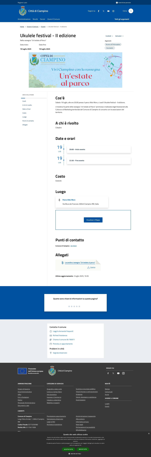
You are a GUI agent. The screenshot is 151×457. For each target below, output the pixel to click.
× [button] (149, 433)
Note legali (79, 424)
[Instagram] (112, 11)
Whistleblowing (81, 430)
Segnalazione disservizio (55, 419)
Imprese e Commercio (54, 397)
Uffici (19, 394)
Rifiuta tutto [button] (83, 449)
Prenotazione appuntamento (56, 416)
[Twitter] (103, 11)
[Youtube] (108, 11)
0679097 (74, 246)
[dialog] (75, 444)
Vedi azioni (119, 36)
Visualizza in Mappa (93, 220)
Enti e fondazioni (23, 397)
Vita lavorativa (52, 394)
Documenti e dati (23, 405)
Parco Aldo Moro (69, 199)
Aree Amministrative (25, 392)
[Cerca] (131, 11)
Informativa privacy (82, 422)
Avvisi (107, 394)
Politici (20, 400)
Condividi (110, 36)
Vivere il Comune (33, 26)
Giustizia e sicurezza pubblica (85, 389)
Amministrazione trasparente (86, 416)
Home (22, 26)
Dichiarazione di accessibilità (85, 427)
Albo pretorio (80, 419)
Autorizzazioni (80, 400)
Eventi (43, 26)
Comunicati (109, 392)
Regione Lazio (22, 2)
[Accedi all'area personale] (123, 2)
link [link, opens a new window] (80, 445)
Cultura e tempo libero (54, 392)
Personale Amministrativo (26, 403)
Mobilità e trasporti (53, 403)
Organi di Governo (24, 389)
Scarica (91, 267)
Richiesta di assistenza (54, 424)
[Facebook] (98, 11)
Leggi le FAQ (51, 422)
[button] (75, 454)
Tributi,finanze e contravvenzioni (87, 391)
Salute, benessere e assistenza (86, 397)
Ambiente (79, 394)
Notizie (107, 389)
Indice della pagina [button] (28, 95)
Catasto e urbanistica (54, 400)
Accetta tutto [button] (68, 449)
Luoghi (107, 403)
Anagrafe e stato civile (54, 389)
